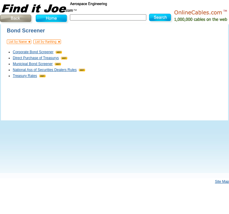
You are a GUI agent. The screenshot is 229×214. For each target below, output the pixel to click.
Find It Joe (59, 7)
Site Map (222, 182)
